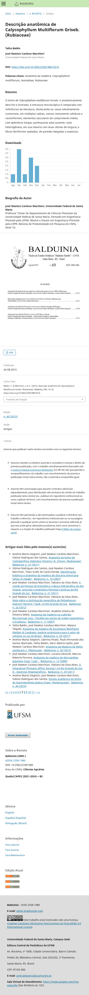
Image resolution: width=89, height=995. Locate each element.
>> (38, 692)
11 (33, 692)
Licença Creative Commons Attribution (32, 469)
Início (8, 13)
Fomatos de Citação (16, 399)
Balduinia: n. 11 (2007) (41, 621)
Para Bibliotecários (15, 855)
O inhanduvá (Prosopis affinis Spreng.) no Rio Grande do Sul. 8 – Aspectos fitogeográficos (47, 668)
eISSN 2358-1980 (15, 760)
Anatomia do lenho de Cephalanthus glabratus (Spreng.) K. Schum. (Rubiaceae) (47, 559)
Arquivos (20, 13)
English (9, 812)
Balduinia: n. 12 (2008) (54, 661)
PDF (11, 352)
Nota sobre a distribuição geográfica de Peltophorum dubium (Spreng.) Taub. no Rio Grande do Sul (44, 602)
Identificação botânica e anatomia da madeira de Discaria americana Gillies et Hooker (45, 575)
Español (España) (15, 818)
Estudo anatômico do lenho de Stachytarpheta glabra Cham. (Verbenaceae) (46, 680)
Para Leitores (12, 844)
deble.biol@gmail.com (29, 911)
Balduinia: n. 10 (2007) (47, 579)
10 (29, 692)
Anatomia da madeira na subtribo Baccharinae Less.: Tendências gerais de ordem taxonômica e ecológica (48, 618)
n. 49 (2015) (35, 13)
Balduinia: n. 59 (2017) (57, 636)
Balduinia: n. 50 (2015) (57, 650)
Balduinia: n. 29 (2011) (61, 671)
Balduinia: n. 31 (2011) (25, 564)
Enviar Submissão (18, 735)
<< (6, 692)
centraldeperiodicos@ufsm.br (34, 975)
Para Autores (12, 849)
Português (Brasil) (16, 823)
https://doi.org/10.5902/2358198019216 (35, 67)
